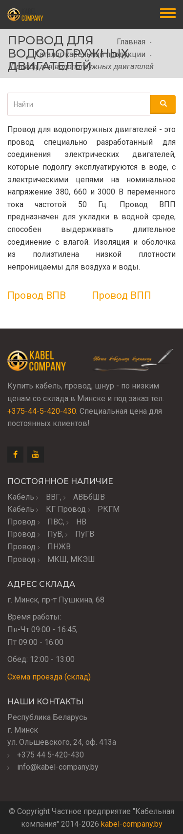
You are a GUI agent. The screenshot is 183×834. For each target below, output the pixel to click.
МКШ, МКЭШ (71, 559)
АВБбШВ (89, 497)
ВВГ (53, 497)
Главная (131, 41)
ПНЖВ (59, 546)
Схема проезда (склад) (49, 676)
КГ (51, 509)
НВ (81, 521)
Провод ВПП (121, 295)
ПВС (55, 521)
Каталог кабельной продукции (89, 54)
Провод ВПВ (36, 295)
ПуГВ (84, 534)
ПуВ (54, 534)
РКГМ (109, 509)
